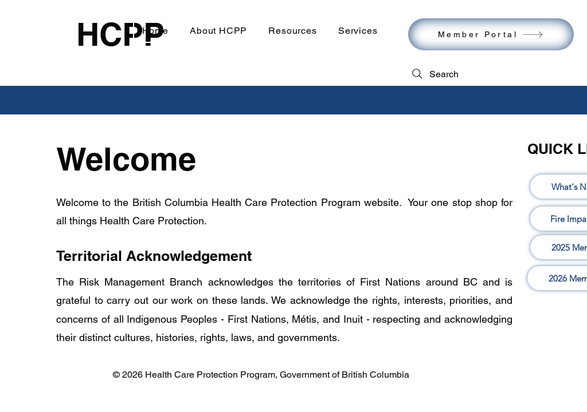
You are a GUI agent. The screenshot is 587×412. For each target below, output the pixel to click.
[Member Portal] (491, 34)
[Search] (434, 74)
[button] (293, 30)
